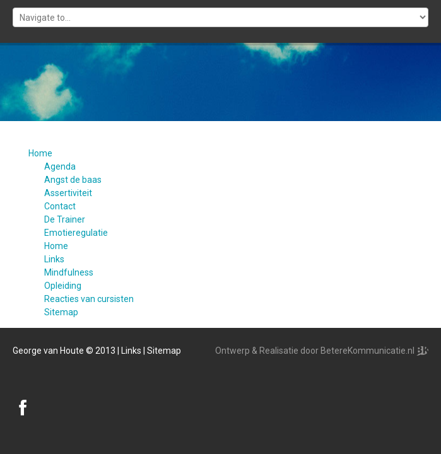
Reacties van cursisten (89, 299)
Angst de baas (73, 180)
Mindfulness (68, 272)
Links (54, 259)
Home (40, 153)
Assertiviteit (68, 193)
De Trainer (64, 219)
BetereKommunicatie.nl (368, 351)
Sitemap (61, 312)
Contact (60, 206)
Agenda (60, 166)
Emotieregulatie (76, 233)
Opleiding (62, 286)
